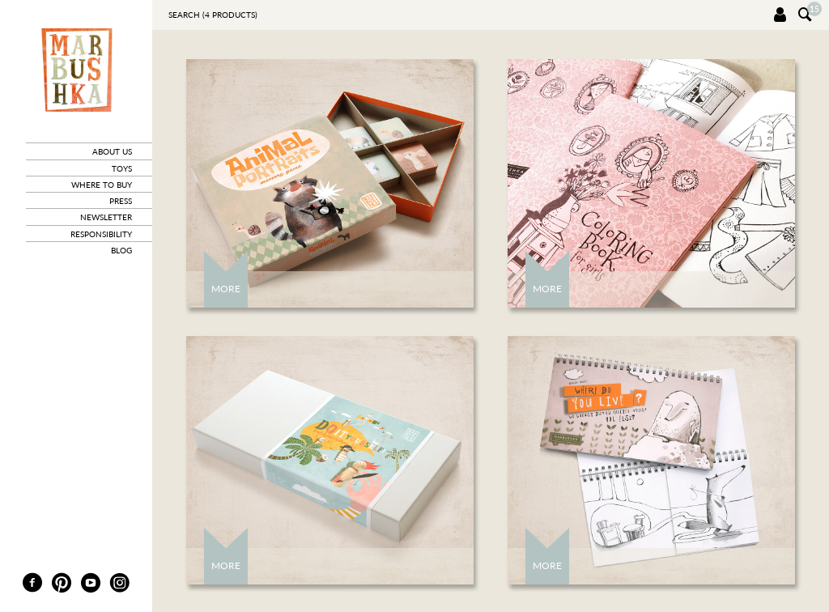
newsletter (106, 217)
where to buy (101, 184)
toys (122, 168)
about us (112, 151)
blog (121, 250)
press (120, 201)
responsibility (101, 234)
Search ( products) (212, 14)
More (225, 289)
